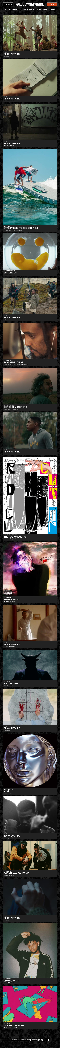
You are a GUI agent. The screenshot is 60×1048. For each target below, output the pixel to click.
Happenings (37, 9)
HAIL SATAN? (11, 683)
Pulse (52, 4)
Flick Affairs (12, 54)
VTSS (7, 791)
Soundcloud (48, 1040)
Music (45, 9)
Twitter (45, 1040)
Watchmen (10, 272)
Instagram (42, 1040)
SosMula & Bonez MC (16, 873)
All (6, 9)
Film (24, 9)
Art (20, 9)
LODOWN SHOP (25, 1040)
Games (29, 9)
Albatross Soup (14, 1025)
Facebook (39, 1040)
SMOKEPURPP (11, 599)
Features (8, 4)
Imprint (34, 1040)
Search (15, 1040)
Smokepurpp (11, 980)
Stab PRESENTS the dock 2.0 (21, 228)
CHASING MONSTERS (15, 407)
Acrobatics (13, 9)
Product (52, 9)
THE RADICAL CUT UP (15, 537)
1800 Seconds (12, 836)
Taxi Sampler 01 (13, 362)
